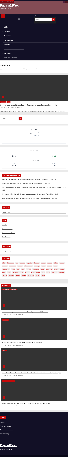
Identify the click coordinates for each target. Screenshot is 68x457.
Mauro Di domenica (15, 107)
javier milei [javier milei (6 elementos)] (49, 269)
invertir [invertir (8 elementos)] (42, 269)
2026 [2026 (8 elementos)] (3, 263)
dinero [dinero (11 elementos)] (43, 266)
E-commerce (6, 289)
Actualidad (6, 377)
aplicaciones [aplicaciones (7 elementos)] (10, 263)
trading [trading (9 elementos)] (24, 275)
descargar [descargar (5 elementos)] (37, 266)
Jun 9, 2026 (6, 313)
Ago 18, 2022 (5, 107)
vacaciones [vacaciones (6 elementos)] (31, 275)
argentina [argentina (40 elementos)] (29, 263)
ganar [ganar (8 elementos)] (55, 266)
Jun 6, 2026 (6, 372)
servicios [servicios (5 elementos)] (11, 275)
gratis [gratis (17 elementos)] (13, 269)
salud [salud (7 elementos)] (48, 272)
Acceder (4, 225)
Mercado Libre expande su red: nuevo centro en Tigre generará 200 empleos (25, 179)
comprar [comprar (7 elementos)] (62, 263)
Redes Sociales (8, 40)
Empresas (13, 289)
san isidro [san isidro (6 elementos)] (54, 272)
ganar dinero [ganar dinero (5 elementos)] (6, 269)
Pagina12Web (9, 5)
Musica (4, 348)
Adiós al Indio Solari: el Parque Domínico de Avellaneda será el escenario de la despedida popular (31, 187)
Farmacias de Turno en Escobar (14, 49)
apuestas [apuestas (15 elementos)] (22, 263)
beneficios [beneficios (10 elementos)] (36, 263)
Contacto (7, 31)
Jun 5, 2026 (6, 401)
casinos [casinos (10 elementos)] (49, 263)
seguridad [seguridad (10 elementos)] (61, 272)
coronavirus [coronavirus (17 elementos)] (12, 266)
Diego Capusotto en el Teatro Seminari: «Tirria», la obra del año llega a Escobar (26, 198)
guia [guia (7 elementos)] (18, 269)
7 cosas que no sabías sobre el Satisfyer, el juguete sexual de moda (28, 105)
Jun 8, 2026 (6, 343)
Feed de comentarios (8, 233)
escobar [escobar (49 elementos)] (49, 266)
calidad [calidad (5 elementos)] (43, 263)
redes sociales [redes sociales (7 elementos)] (35, 272)
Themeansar (28, 453)
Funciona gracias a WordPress (7, 453)
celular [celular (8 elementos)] (56, 263)
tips (9, 102)
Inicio (5, 27)
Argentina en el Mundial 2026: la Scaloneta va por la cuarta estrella (22, 183)
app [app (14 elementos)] (17, 263)
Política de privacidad (46, 455)
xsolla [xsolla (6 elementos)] (43, 275)
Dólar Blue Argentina (10, 57)
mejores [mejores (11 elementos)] (62, 269)
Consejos (3, 102)
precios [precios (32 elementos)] (27, 272)
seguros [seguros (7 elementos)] (4, 275)
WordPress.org (6, 237)
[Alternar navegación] (19, 19)
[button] (35, 15)
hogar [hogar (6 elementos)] (22, 269)
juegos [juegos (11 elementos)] (56, 269)
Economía (7, 44)
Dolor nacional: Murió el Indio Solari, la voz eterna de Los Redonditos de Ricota (26, 194)
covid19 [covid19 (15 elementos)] (20, 266)
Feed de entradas (7, 229)
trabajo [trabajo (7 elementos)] (18, 275)
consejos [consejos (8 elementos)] (4, 266)
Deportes (5, 318)
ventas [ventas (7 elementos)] (37, 275)
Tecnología (7, 35)
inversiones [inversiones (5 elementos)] (36, 269)
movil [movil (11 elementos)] (3, 272)
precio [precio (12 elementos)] (21, 272)
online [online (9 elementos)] (9, 272)
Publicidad (7, 53)
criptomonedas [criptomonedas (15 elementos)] (28, 266)
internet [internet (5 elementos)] (29, 269)
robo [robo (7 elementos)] (43, 272)
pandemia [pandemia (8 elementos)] (15, 272)
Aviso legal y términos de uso (60, 455)
